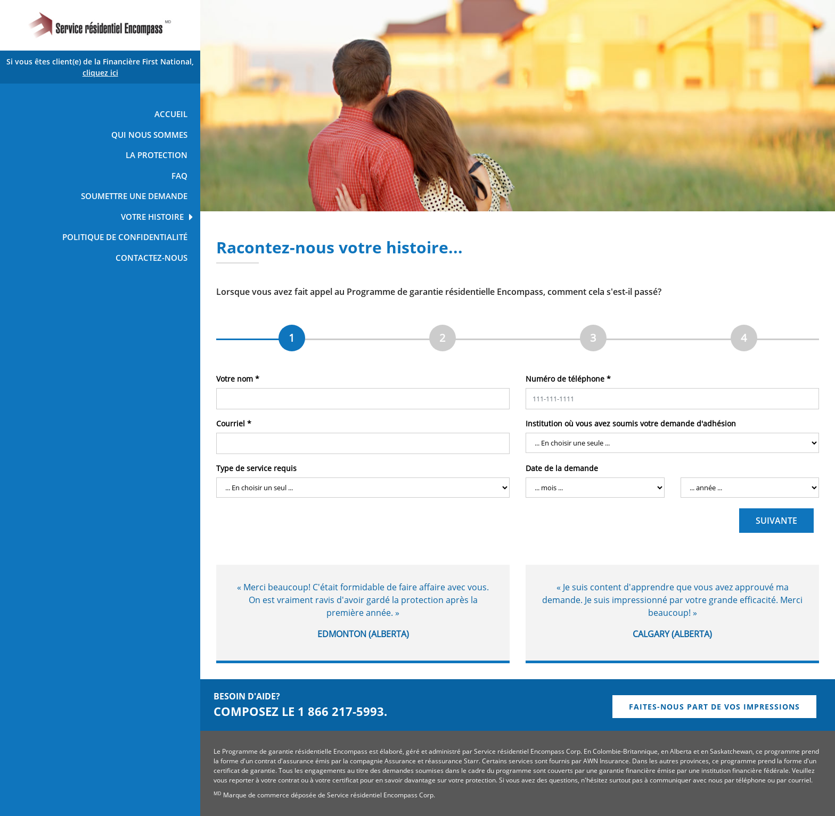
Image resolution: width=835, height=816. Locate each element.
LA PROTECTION (156, 155)
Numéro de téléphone (568, 379)
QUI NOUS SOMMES (149, 134)
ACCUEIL (170, 114)
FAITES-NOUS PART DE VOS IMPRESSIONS (714, 707)
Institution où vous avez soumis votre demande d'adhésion (631, 423)
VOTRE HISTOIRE (152, 216)
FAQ (179, 175)
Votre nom (237, 379)
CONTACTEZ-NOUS (151, 257)
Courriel (233, 423)
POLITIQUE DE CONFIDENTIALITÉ (124, 237)
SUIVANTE (776, 520)
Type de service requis (256, 468)
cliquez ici (100, 73)
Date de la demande (562, 468)
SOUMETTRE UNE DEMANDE (134, 196)
